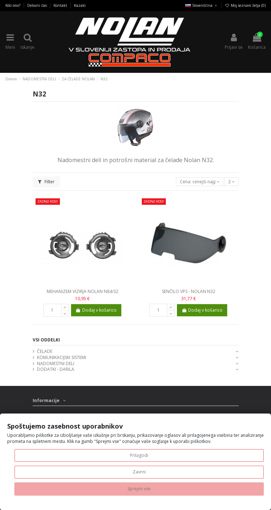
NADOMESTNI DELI (55, 364)
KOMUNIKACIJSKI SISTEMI (61, 357)
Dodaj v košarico (96, 310)
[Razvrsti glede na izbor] (199, 181)
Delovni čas (37, 5)
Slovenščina (201, 5)
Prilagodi (139, 455)
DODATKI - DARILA (55, 369)
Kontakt (60, 5)
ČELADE (44, 351)
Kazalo (79, 5)
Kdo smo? (13, 5)
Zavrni (139, 472)
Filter (46, 182)
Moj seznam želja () (245, 5)
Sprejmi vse (139, 489)
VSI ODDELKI (46, 340)
